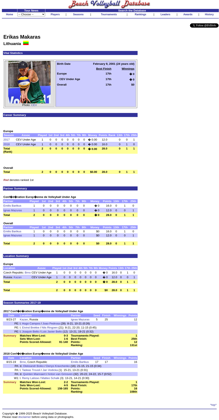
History (209, 14)
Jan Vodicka (50, 370)
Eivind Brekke (30, 327)
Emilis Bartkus (12, 205)
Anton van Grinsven (60, 374)
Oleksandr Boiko (33, 366)
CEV (34, 105)
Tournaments (109, 14)
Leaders (165, 14)
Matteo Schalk (50, 378)
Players (55, 14)
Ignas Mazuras (12, 210)
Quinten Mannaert (34, 374)
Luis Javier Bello (51, 331)
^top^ (213, 404)
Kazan (18, 277)
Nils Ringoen (50, 327)
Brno (28, 272)
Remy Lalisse (30, 378)
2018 (6, 144)
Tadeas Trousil (31, 370)
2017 (6, 139)
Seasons (78, 14)
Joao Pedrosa (51, 323)
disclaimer (24, 417)
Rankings (140, 14)
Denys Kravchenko (58, 366)
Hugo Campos (31, 323)
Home (9, 14)
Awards (187, 14)
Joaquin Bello (30, 331)
